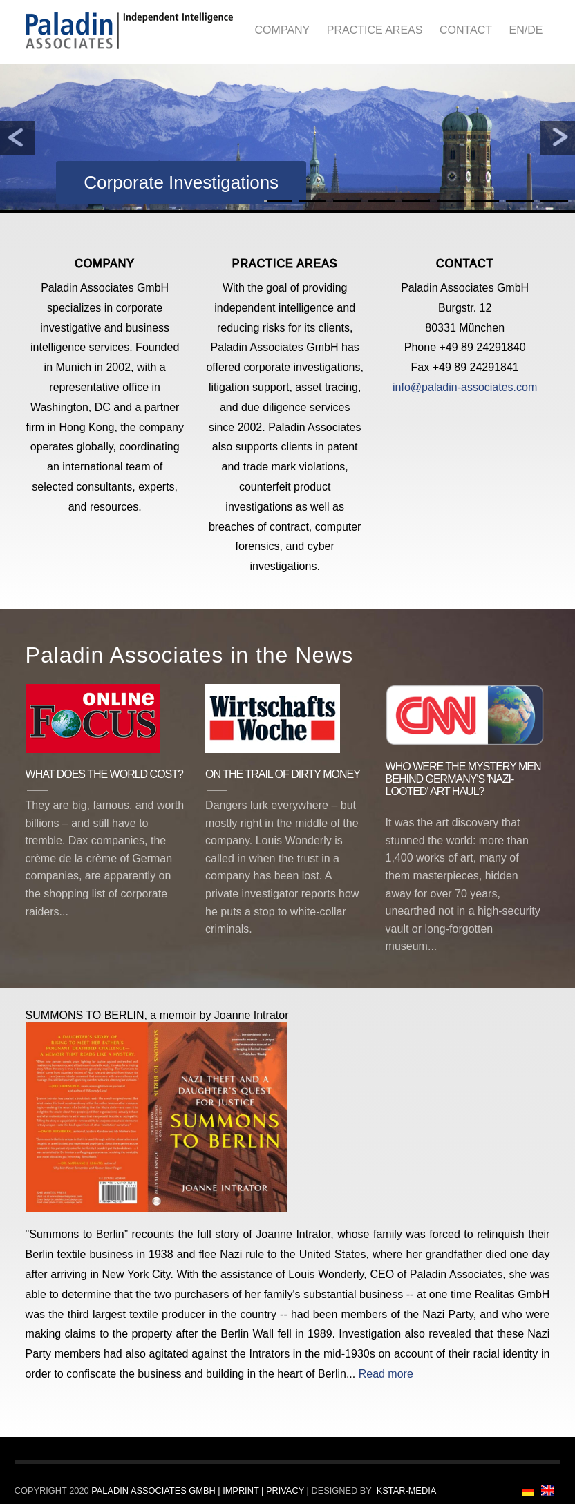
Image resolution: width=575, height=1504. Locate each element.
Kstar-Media (407, 1490)
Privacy (285, 1490)
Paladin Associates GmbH (154, 1490)
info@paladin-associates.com (465, 387)
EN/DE (526, 30)
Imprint (242, 1490)
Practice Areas (375, 30)
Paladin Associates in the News (190, 654)
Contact (466, 30)
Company (282, 30)
